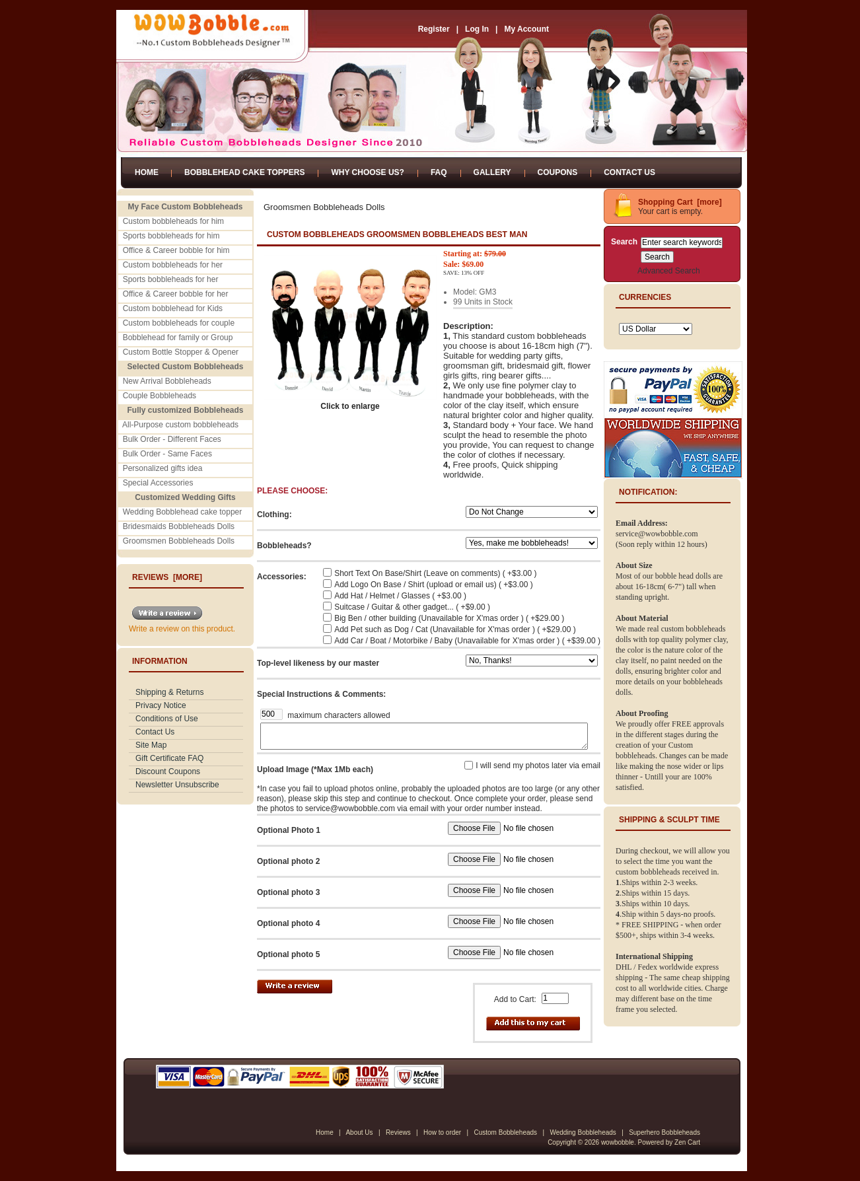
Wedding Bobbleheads (583, 1132)
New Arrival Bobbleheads (167, 381)
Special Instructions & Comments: (321, 694)
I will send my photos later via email (538, 765)
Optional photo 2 (288, 861)
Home (147, 172)
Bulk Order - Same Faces (167, 453)
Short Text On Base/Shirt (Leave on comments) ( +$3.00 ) (435, 573)
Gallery (492, 172)
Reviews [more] (167, 577)
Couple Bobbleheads (159, 395)
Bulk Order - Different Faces (172, 439)
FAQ (439, 172)
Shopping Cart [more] (680, 202)
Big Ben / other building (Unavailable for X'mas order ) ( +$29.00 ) (449, 618)
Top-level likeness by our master (318, 663)
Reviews (398, 1132)
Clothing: (274, 514)
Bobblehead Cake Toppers (244, 172)
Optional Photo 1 (288, 830)
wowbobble (617, 1142)
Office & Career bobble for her (176, 294)
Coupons (558, 172)
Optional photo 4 (288, 923)
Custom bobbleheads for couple (178, 323)
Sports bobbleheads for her (171, 279)
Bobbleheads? (284, 545)
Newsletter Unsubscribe (177, 784)
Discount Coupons (167, 771)
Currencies (645, 297)
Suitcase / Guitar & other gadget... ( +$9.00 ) (412, 607)
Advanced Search (668, 270)
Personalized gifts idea (163, 468)
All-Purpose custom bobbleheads (180, 424)
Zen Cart (687, 1142)
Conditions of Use (166, 718)
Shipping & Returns (169, 692)
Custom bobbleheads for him (173, 221)
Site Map (150, 745)
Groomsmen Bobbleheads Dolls (178, 541)
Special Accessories (158, 482)
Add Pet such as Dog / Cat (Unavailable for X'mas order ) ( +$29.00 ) (454, 629)
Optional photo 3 (288, 892)
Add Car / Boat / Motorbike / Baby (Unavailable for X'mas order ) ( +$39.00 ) (467, 640)
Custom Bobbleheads (505, 1132)
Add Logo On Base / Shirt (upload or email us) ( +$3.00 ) (433, 584)
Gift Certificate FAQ (169, 758)
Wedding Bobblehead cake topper (182, 512)
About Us (359, 1132)
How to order (442, 1132)
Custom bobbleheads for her (173, 264)
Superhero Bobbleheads (664, 1132)
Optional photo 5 (288, 954)
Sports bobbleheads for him (171, 235)
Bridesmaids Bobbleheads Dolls (178, 526)
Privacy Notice (160, 705)
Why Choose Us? (367, 172)
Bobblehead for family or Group (178, 337)
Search (624, 241)
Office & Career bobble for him (176, 250)
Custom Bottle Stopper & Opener (180, 352)
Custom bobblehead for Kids (173, 308)
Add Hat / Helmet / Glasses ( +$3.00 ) (400, 595)
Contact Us (629, 172)
